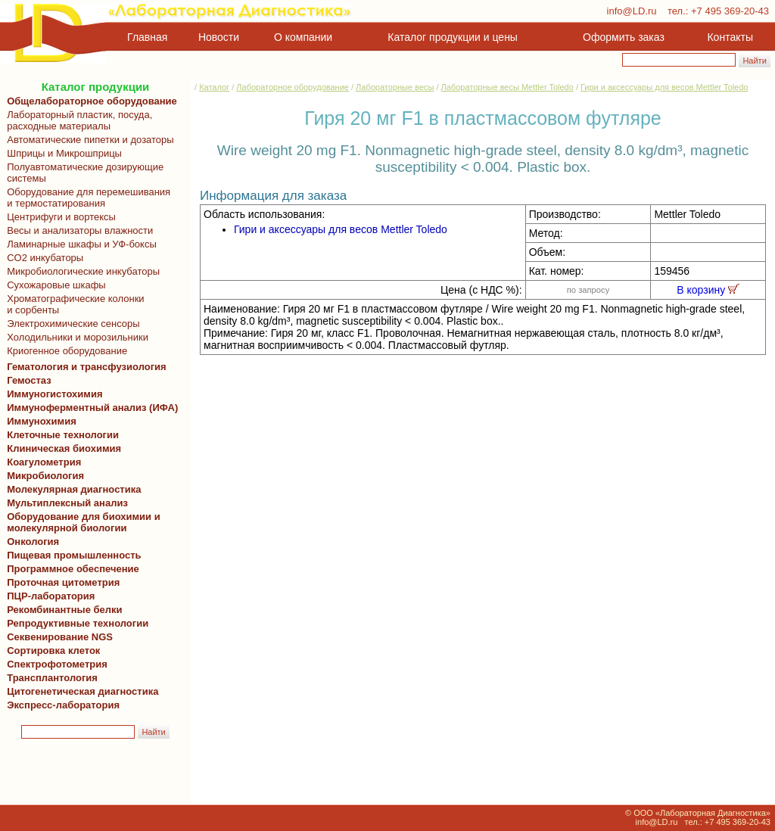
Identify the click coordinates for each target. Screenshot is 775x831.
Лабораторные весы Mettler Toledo (507, 87)
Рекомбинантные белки (62, 609)
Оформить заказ (624, 37)
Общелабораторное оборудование (89, 101)
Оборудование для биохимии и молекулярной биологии (81, 522)
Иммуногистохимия (52, 394)
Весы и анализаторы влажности (77, 230)
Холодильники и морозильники (75, 337)
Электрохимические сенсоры (71, 323)
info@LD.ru (632, 11)
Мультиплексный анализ (67, 503)
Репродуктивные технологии (75, 623)
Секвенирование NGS (57, 637)
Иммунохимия (42, 421)
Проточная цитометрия (61, 582)
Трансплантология (50, 677)
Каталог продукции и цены (452, 37)
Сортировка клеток (51, 650)
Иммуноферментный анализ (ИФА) (90, 407)
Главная (147, 37)
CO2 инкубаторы (42, 257)
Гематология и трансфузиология (84, 366)
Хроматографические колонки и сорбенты (73, 304)
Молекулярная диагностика (71, 489)
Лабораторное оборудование (292, 87)
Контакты (730, 37)
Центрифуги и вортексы (59, 217)
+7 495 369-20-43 (730, 11)
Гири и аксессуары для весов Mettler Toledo (664, 87)
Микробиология (45, 475)
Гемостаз (29, 380)
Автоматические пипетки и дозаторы (88, 139)
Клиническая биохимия (61, 448)
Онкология (33, 541)
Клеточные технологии (60, 434)
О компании (301, 37)
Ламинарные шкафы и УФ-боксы (79, 244)
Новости (218, 37)
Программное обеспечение (73, 568)
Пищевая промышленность (74, 555)
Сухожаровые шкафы (54, 285)
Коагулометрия (44, 462)
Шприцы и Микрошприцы (62, 153)
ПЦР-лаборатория (48, 596)
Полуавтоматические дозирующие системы (82, 172)
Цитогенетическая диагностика (80, 691)
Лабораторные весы (395, 87)
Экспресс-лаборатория (63, 705)
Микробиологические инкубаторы (81, 271)
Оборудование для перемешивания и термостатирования (86, 197)
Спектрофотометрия (57, 664)
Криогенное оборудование (64, 350)
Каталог (214, 87)
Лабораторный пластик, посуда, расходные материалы (77, 120)
